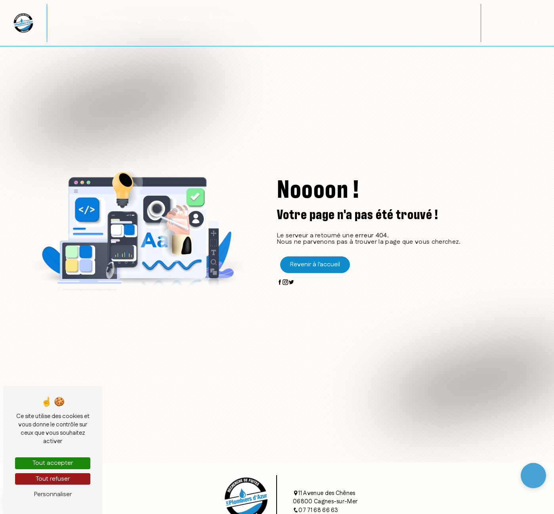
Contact (451, 22)
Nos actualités (372, 22)
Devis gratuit (505, 22)
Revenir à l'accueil (315, 264)
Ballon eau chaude (279, 22)
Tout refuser (53, 478)
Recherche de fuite (226, 22)
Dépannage (332, 22)
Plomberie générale (111, 22)
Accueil (75, 22)
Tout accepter (52, 463)
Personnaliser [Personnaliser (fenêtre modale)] (53, 494)
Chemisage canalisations (174, 22)
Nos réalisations (413, 22)
